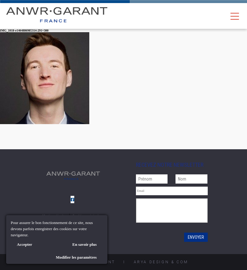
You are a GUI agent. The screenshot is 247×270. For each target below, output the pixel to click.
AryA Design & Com (161, 262)
